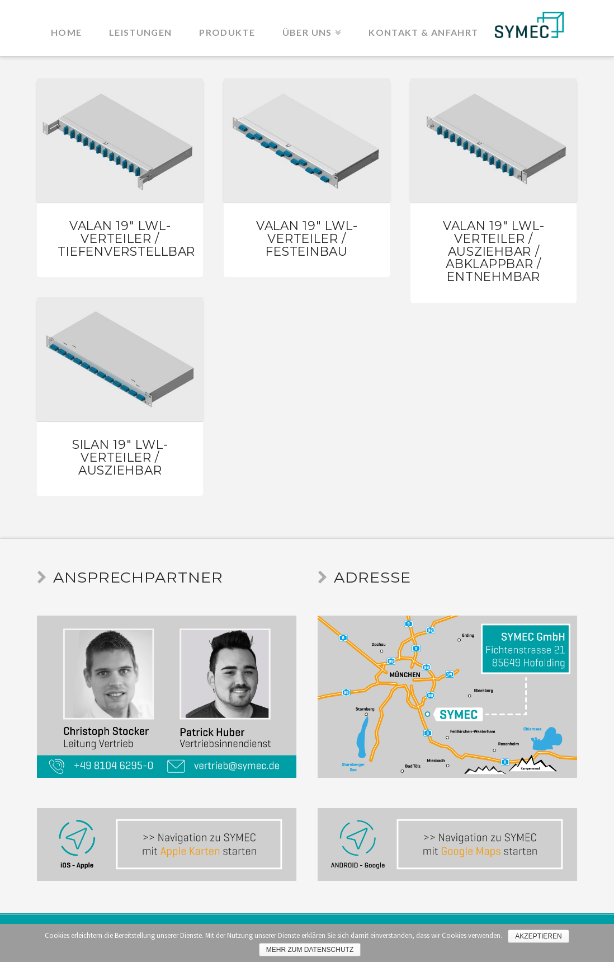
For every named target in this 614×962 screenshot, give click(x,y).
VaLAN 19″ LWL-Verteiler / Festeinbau (307, 238)
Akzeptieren (538, 936)
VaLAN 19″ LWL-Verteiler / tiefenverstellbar (126, 238)
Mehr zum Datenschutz (309, 950)
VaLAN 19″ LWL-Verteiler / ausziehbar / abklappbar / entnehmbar (494, 251)
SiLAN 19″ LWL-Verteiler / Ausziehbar (120, 457)
